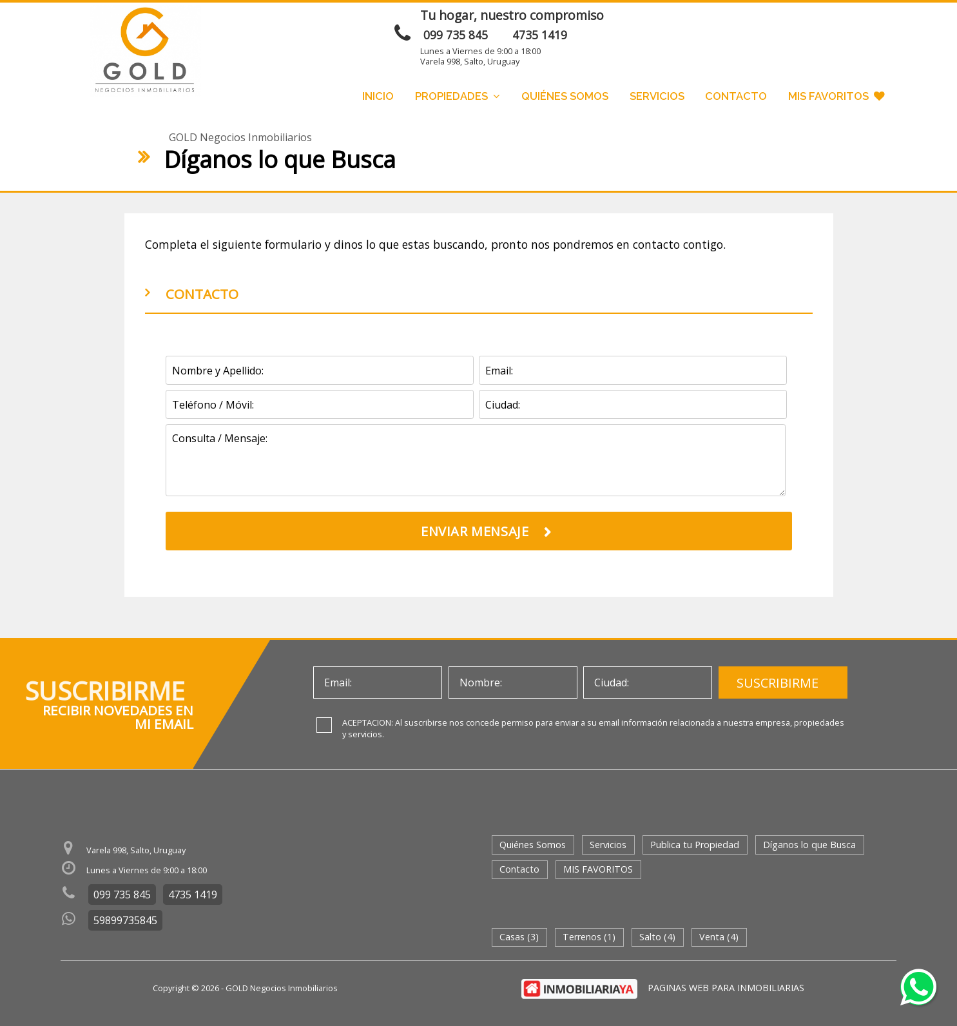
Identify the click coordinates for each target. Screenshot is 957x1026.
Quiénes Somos (564, 96)
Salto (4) (657, 937)
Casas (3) (519, 937)
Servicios (657, 96)
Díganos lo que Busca (809, 844)
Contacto (736, 96)
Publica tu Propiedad (694, 844)
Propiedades (457, 96)
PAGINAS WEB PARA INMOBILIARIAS (726, 988)
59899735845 (125, 920)
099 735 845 (455, 35)
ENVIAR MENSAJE (747, 21)
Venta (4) (719, 937)
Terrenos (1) (589, 937)
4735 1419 (539, 35)
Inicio (378, 96)
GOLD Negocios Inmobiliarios (240, 137)
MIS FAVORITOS (836, 96)
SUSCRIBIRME (777, 683)
